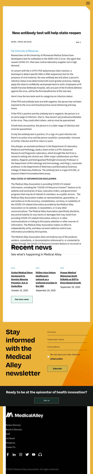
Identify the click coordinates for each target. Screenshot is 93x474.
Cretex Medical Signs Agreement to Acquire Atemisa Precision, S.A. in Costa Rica (22, 270)
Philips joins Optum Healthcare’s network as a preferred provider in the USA (46, 270)
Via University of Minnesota (25, 42)
